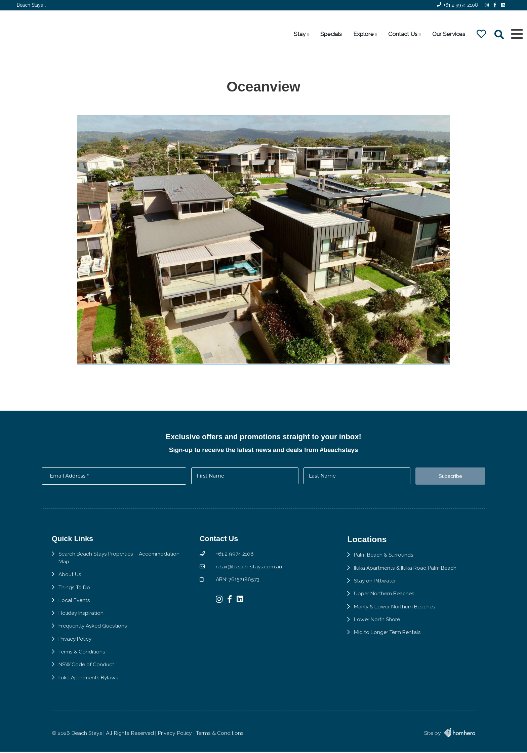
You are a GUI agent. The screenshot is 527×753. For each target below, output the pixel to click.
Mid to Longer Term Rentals (390, 637)
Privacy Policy (75, 643)
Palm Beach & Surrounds (386, 559)
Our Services (448, 34)
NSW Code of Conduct (86, 669)
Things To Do (74, 591)
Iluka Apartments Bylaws (89, 682)
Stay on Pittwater (377, 584)
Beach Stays (30, 5)
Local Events (74, 604)
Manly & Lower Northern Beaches (397, 611)
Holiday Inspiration (81, 617)
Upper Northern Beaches (386, 598)
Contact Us (402, 34)
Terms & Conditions (82, 656)
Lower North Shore (379, 623)
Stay (299, 34)
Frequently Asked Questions (93, 630)
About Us (70, 578)
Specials (330, 34)
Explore (363, 34)
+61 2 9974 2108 (461, 5)
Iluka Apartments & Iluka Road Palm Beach (409, 572)
